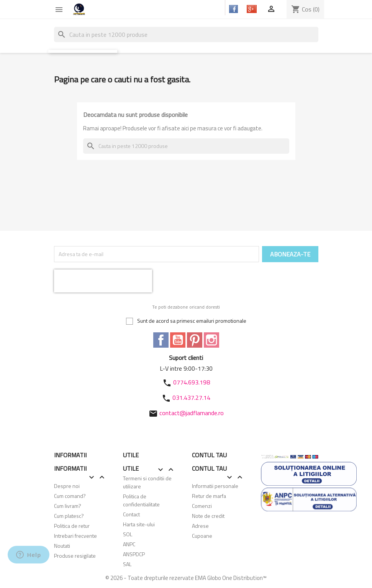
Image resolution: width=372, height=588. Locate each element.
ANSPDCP (134, 554)
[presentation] (103, 280)
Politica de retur (72, 526)
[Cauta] (186, 34)
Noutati (62, 546)
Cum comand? (70, 496)
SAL (127, 564)
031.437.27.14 (191, 397)
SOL (127, 534)
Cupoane (202, 536)
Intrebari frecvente (75, 536)
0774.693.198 (191, 382)
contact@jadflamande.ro (191, 412)
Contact (131, 514)
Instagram (211, 340)
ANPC (129, 544)
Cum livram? (67, 506)
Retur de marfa (209, 496)
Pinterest (194, 340)
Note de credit (208, 516)
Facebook (161, 340)
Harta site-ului (139, 524)
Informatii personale (215, 486)
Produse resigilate (75, 556)
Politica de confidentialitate (141, 500)
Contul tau (209, 455)
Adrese (200, 526)
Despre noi (67, 486)
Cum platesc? (69, 516)
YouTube (177, 340)
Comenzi (202, 506)
